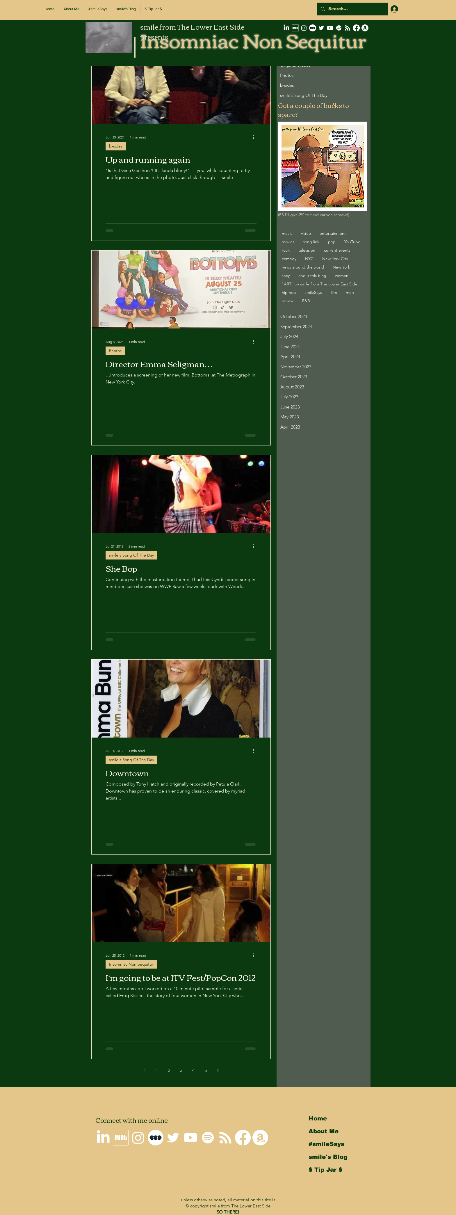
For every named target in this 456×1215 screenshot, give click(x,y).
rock (286, 250)
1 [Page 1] (157, 1070)
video (306, 233)
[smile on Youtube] (330, 27)
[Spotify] (338, 27)
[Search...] (352, 9)
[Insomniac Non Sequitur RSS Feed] (347, 27)
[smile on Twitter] (321, 27)
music (287, 233)
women (341, 275)
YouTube (352, 241)
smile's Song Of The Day (131, 555)
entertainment (333, 233)
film (334, 292)
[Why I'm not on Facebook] (356, 27)
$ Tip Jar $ (325, 1169)
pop (332, 241)
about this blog (312, 275)
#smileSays (326, 1144)
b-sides (115, 146)
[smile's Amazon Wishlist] (364, 27)
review (287, 300)
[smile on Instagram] (303, 27)
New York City (335, 258)
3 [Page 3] (181, 1070)
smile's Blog (328, 1157)
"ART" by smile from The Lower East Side (319, 284)
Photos (115, 350)
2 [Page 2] (169, 1070)
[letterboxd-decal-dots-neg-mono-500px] (312, 27)
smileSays (313, 292)
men (350, 292)
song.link (311, 241)
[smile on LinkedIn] (286, 27)
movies (288, 241)
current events (337, 250)
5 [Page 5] (205, 1070)
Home (318, 1118)
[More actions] (255, 137)
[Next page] (218, 1070)
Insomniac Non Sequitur (131, 964)
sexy (286, 275)
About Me (324, 1131)
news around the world (303, 267)
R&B (306, 300)
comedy (289, 258)
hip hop (289, 292)
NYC (309, 258)
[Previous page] (144, 1070)
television (306, 250)
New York (341, 267)
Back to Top (9, 1189)
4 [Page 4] (193, 1070)
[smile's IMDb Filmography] (295, 27)
